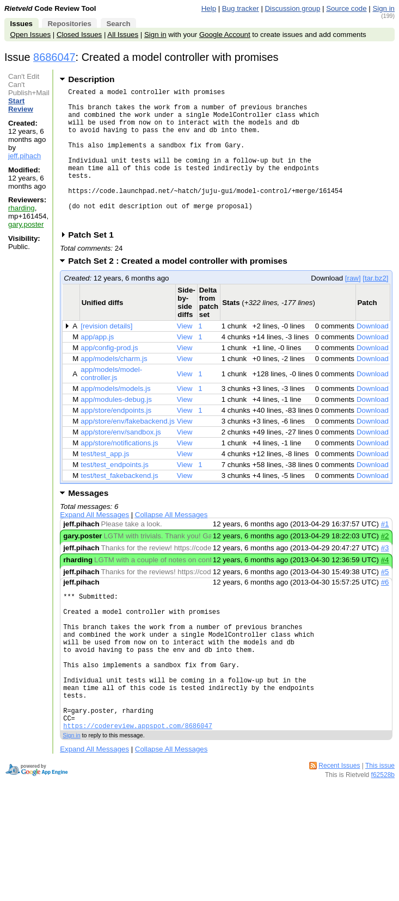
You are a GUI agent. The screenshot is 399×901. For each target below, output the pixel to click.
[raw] (353, 307)
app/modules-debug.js (116, 429)
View (185, 355)
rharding (21, 208)
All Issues (122, 34)
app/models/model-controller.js (111, 403)
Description (91, 79)
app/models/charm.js (114, 388)
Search (118, 24)
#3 (385, 577)
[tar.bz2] (375, 307)
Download (373, 355)
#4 (385, 589)
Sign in (383, 8)
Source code (346, 8)
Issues (21, 24)
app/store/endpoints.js (116, 440)
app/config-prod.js (109, 377)
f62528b (383, 833)
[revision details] (106, 355)
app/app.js (97, 366)
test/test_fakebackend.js (119, 505)
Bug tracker (240, 8)
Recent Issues (339, 824)
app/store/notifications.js (119, 472)
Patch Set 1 (94, 264)
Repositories (69, 24)
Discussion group (293, 8)
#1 (385, 553)
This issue (380, 824)
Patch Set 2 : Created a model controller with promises (181, 290)
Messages (88, 522)
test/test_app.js (105, 483)
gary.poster (26, 224)
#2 (385, 565)
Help (208, 8)
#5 (385, 601)
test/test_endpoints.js (115, 494)
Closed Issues (79, 34)
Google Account (224, 34)
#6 (385, 611)
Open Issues (30, 34)
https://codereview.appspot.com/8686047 (137, 784)
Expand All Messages (94, 544)
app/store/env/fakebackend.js (128, 450)
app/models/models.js (115, 418)
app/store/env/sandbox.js (121, 461)
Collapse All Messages (171, 544)
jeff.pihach (24, 156)
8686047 (54, 57)
